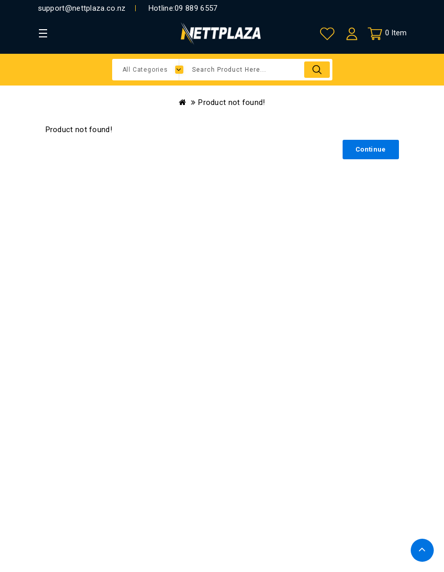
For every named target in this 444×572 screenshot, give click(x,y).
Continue (370, 149)
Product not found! (231, 102)
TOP (422, 550)
